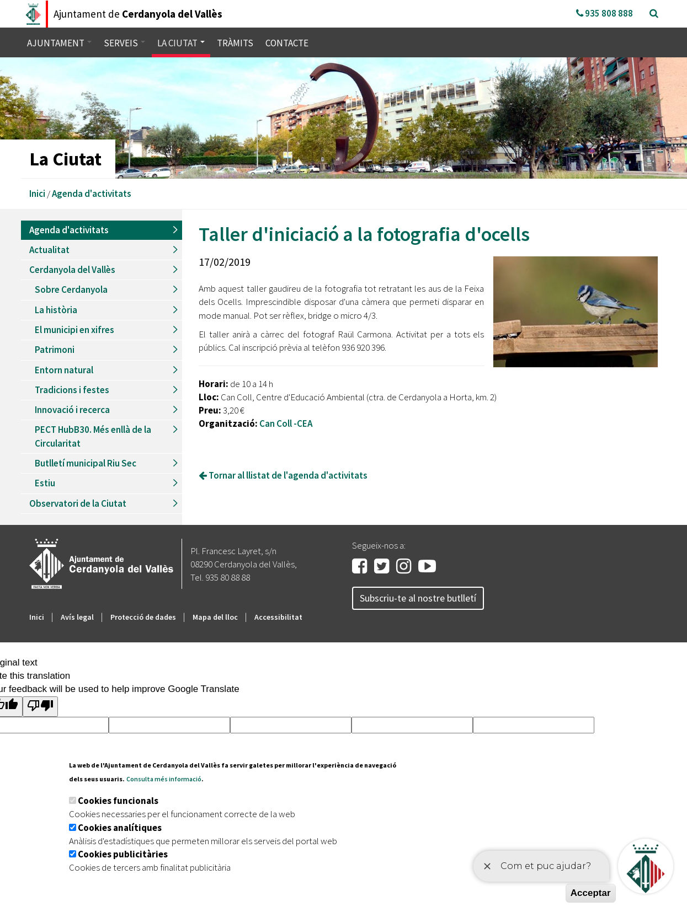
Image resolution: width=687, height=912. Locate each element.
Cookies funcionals (118, 801)
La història (56, 310)
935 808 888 (604, 13)
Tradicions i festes (72, 390)
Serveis (124, 43)
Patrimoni (54, 350)
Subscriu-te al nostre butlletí (418, 598)
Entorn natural (64, 370)
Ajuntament (59, 43)
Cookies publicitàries (123, 854)
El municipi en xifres (74, 330)
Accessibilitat (278, 617)
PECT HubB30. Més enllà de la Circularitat (93, 436)
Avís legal (77, 617)
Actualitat (49, 250)
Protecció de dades (143, 617)
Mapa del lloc (215, 617)
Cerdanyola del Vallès (72, 270)
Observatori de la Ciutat (77, 503)
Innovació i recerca (72, 410)
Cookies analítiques (120, 828)
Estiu (45, 483)
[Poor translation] (40, 706)
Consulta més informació (163, 779)
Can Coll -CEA (285, 423)
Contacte (286, 43)
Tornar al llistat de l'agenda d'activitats (283, 475)
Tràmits (235, 43)
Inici (37, 193)
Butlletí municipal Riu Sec (85, 463)
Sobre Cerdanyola (71, 289)
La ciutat (181, 43)
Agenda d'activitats (91, 193)
